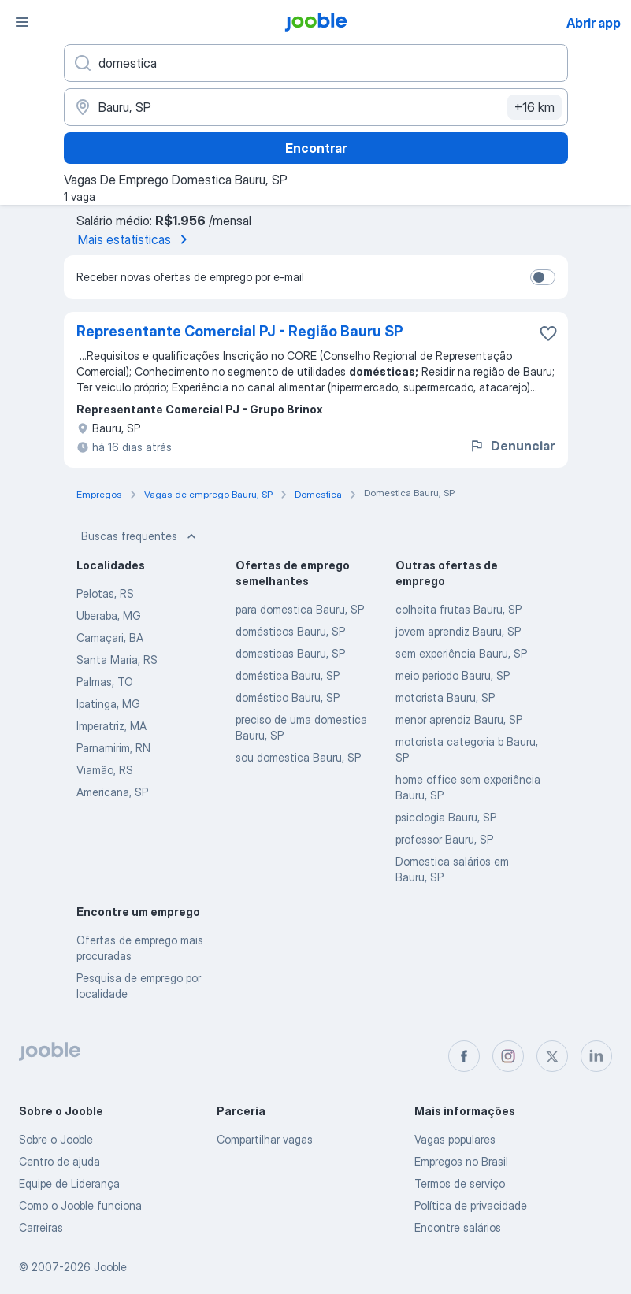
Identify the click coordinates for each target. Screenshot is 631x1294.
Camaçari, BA (109, 637)
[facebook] (464, 1056)
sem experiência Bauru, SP (461, 653)
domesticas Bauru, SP (290, 653)
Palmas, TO (104, 681)
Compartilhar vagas (265, 1139)
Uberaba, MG (108, 615)
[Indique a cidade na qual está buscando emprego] (316, 107)
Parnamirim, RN (113, 748)
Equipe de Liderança (69, 1183)
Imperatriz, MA (111, 725)
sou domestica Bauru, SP (298, 757)
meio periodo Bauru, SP (452, 675)
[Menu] (22, 22)
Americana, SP (112, 792)
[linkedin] (596, 1056)
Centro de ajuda (59, 1161)
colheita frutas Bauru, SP (458, 609)
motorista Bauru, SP (445, 697)
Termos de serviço (459, 1183)
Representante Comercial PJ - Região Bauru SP (239, 331)
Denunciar (512, 446)
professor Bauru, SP (444, 839)
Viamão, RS (104, 770)
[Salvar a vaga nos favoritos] (548, 333)
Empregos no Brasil (461, 1161)
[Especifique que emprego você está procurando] (316, 63)
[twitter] (552, 1056)
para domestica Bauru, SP (300, 609)
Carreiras (41, 1227)
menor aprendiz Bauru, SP (458, 719)
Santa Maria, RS (117, 659)
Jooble (110, 1267)
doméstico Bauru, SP (288, 697)
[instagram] (508, 1056)
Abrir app (593, 23)
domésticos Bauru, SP (290, 631)
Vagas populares (455, 1139)
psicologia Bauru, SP (445, 817)
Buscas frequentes (140, 536)
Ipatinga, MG (108, 703)
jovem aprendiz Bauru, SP (458, 631)
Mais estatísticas (135, 239)
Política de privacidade (470, 1205)
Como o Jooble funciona (80, 1205)
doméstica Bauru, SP (288, 675)
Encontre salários (457, 1227)
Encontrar (316, 148)
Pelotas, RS (105, 593)
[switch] (542, 277)
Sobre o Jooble (56, 1139)
